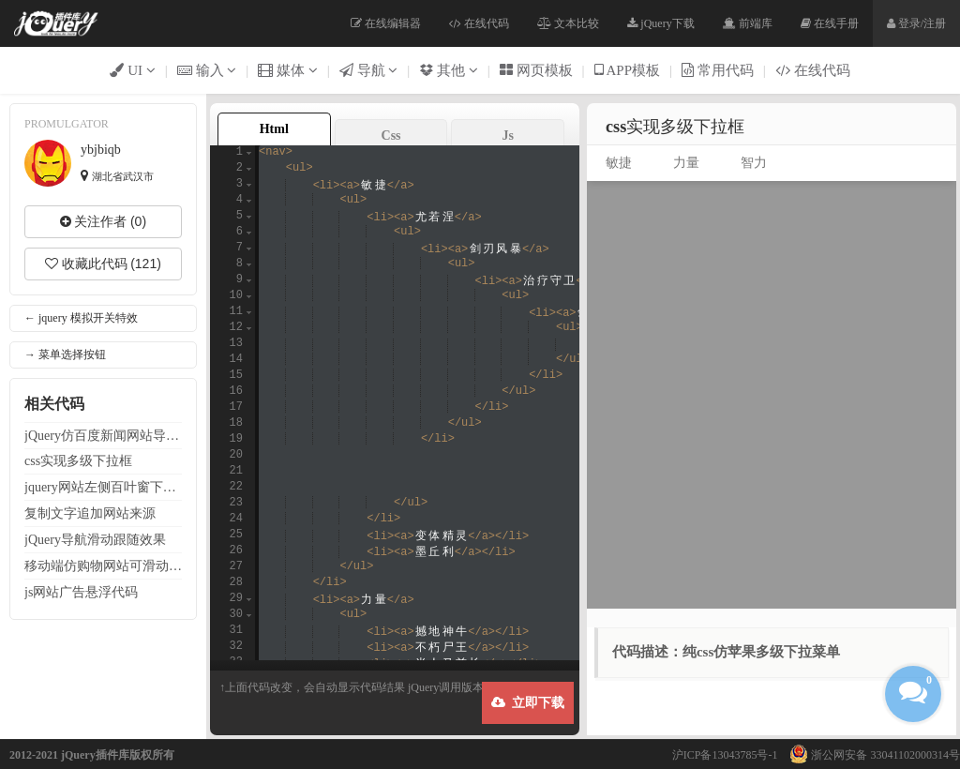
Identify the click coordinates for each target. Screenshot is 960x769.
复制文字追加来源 (90, 512)
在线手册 (830, 23)
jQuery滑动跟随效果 (95, 539)
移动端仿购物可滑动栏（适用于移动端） (103, 565)
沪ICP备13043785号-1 (725, 754)
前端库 (747, 23)
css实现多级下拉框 (78, 461)
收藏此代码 (103, 263)
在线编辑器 (386, 23)
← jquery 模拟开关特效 (81, 317)
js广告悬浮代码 (81, 591)
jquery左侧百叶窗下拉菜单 (103, 486)
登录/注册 (916, 23)
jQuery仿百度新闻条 (103, 435)
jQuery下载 (660, 23)
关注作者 (103, 221)
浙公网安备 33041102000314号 (870, 754)
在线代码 (479, 23)
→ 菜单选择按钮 (65, 354)
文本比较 (568, 23)
